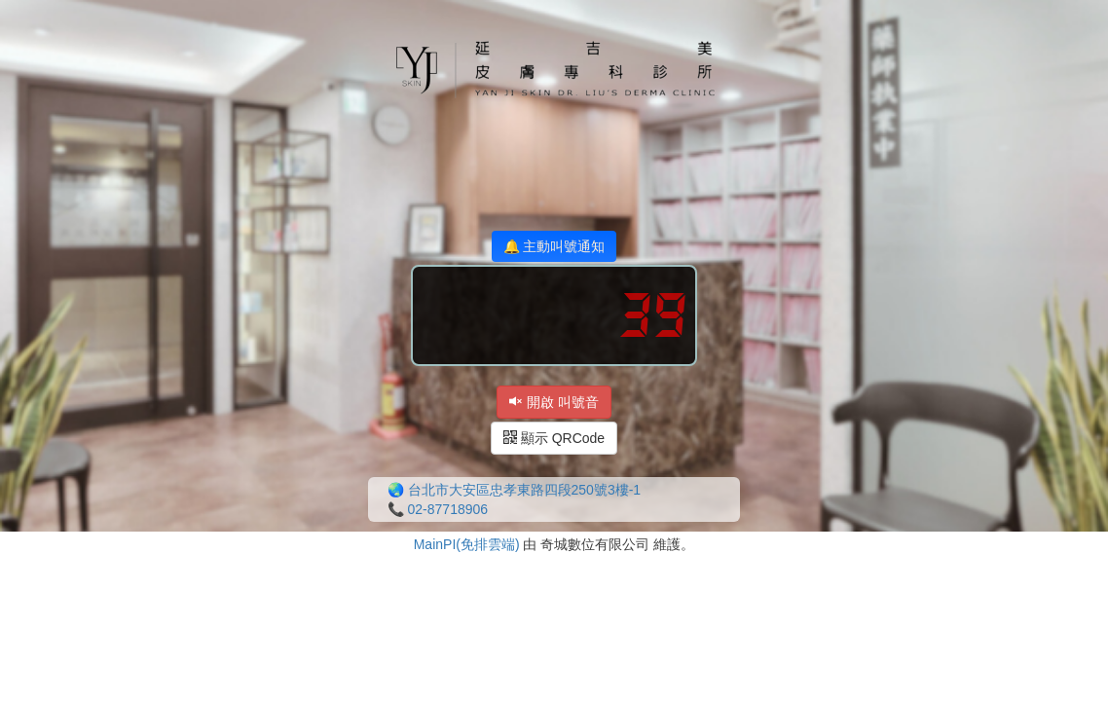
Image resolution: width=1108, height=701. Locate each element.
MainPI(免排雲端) (467, 544)
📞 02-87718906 (438, 509)
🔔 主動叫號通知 (554, 246)
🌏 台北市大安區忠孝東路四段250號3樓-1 (514, 490)
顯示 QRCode (554, 438)
